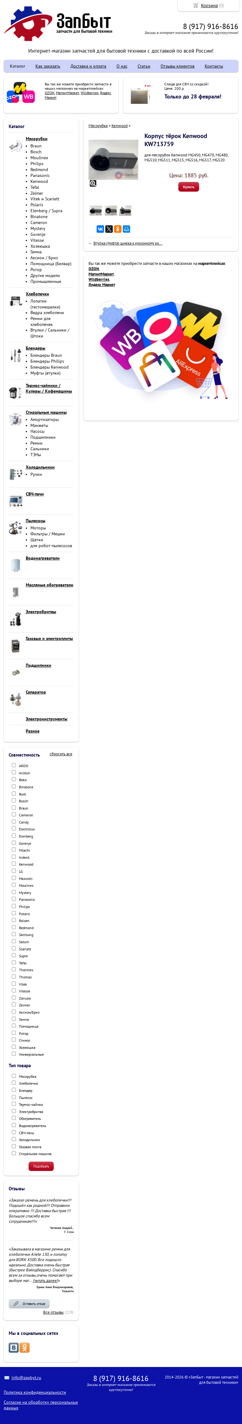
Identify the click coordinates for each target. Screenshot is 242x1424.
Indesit (24, 857)
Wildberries (89, 92)
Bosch (36, 152)
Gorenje (37, 234)
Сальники (39, 449)
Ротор (36, 269)
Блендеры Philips (47, 361)
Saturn (24, 941)
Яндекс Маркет (102, 284)
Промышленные (45, 281)
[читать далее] (45, 1280)
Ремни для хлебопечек (41, 321)
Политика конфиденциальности (35, 1392)
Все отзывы (53, 1312)
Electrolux (27, 829)
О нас (121, 66)
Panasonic (40, 175)
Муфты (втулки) (45, 373)
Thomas (25, 977)
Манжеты (39, 425)
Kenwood (39, 181)
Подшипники (43, 437)
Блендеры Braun (46, 355)
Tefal (34, 187)
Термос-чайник (31, 1104)
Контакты (214, 66)
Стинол (24, 1040)
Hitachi (24, 850)
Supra (23, 955)
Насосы (37, 431)
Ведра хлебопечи (47, 312)
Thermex (26, 970)
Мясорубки (98, 125)
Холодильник (29, 1139)
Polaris (36, 205)
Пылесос (26, 1097)
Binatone (39, 216)
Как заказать (47, 66)
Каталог (17, 66)
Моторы (38, 528)
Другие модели (45, 275)
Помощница (29, 1026)
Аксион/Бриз (29, 1012)
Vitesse (37, 240)
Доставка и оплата (88, 66)
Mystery (37, 228)
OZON (49, 92)
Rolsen (24, 920)
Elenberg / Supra (46, 210)
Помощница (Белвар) (50, 263)
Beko (23, 779)
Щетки (36, 539)
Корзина (209, 5)
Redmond (39, 169)
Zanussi (25, 998)
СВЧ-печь (26, 1132)
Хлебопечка (28, 1083)
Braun (36, 146)
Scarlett (25, 949)
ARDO (23, 765)
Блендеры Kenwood (49, 367)
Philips (36, 163)
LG (21, 871)
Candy (24, 822)
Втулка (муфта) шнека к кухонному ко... (128, 243)
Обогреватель (30, 1118)
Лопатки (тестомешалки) (45, 304)
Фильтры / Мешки (47, 534)
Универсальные (31, 1054)
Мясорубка (27, 1076)
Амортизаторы (44, 419)
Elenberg (26, 836)
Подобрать (41, 1166)
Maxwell (26, 878)
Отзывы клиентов (177, 66)
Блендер (25, 1090)
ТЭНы (35, 454)
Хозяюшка (40, 246)
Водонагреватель (32, 1125)
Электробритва (31, 1111)
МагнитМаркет (67, 92)
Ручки (36, 474)
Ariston (24, 773)
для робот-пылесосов (51, 545)
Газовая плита (30, 1146)
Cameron (38, 222)
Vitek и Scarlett (44, 199)
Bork (22, 794)
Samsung (26, 934)
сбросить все (61, 754)
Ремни (36, 443)
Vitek (23, 984)
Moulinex (39, 157)
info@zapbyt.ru (26, 1377)
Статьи (144, 66)
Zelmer (36, 193)
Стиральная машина (35, 1153)
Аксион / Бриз (44, 257)
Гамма (36, 252)
